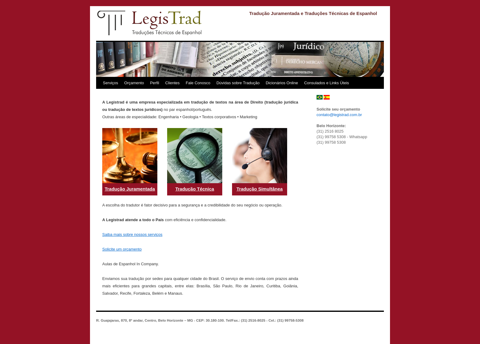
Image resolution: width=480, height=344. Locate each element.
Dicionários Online (282, 83)
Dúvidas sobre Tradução (238, 83)
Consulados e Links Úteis (326, 83)
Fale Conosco (198, 83)
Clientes (172, 83)
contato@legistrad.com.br (339, 114)
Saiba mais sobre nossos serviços (132, 234)
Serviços (110, 83)
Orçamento (134, 83)
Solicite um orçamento (122, 249)
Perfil (154, 83)
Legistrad (149, 23)
